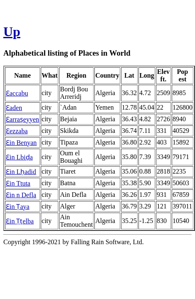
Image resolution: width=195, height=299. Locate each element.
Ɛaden (14, 107)
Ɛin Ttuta (18, 183)
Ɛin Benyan (21, 142)
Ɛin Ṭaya (18, 206)
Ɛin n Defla (21, 195)
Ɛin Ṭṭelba (20, 221)
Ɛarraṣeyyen (22, 119)
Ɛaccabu (17, 93)
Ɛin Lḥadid (21, 171)
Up (11, 31)
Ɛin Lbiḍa (19, 157)
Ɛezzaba (17, 131)
